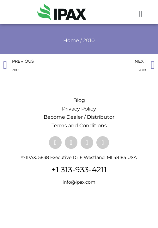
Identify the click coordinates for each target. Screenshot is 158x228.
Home (71, 40)
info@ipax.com (79, 182)
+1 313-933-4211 (79, 169)
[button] (141, 14)
